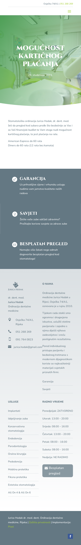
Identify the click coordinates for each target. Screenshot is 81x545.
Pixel (11, 526)
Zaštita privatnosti (39, 522)
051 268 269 (66, 3)
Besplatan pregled (56, 471)
